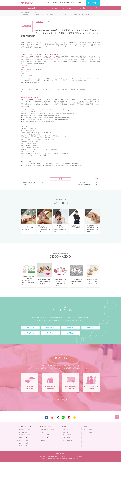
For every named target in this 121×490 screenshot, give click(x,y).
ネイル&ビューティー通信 (47, 457)
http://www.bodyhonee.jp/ (49, 121)
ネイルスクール (45, 465)
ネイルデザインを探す (66, 8)
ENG (49, 2)
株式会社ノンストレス (28, 97)
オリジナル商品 (23, 474)
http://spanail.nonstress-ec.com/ (51, 115)
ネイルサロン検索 (80, 8)
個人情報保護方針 (67, 468)
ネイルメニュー (42, 8)
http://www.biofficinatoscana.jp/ (62, 117)
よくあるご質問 (45, 463)
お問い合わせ (73, 2)
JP (46, 2)
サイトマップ (62, 2)
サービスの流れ (53, 8)
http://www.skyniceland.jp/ (61, 119)
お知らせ (43, 460)
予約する (93, 3)
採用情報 (55, 2)
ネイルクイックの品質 (29, 8)
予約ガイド (80, 2)
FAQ (67, 2)
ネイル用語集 (88, 457)
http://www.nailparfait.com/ (44, 111)
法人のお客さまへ (67, 463)
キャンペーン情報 (93, 8)
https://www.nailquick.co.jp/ (62, 110)
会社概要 (65, 457)
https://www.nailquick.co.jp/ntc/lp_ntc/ (65, 113)
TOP (117, 446)
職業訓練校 (44, 468)
